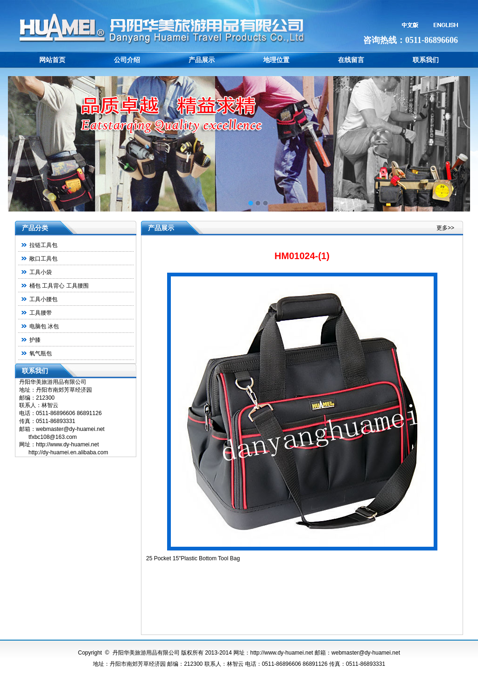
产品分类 (35, 228)
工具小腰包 (43, 299)
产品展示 (202, 59)
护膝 (35, 340)
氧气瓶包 (40, 353)
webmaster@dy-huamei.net (365, 652)
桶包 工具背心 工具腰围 (59, 285)
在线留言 (351, 59)
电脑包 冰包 (44, 326)
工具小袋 (40, 272)
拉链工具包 (43, 245)
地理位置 (276, 59)
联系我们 (426, 59)
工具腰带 (40, 313)
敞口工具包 (43, 258)
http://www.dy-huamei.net (281, 652)
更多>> (445, 228)
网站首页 (52, 59)
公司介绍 (127, 59)
